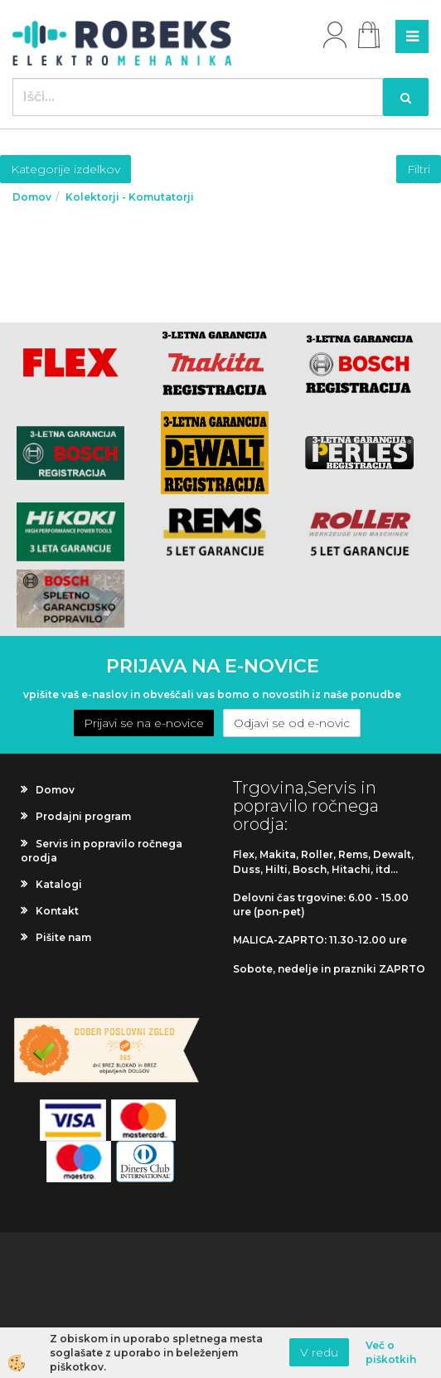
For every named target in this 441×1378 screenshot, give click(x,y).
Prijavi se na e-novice (144, 723)
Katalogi (59, 884)
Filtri (418, 169)
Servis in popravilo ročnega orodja (101, 850)
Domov (31, 197)
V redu (319, 1352)
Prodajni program (83, 816)
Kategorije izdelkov (65, 169)
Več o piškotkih (391, 1352)
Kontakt (57, 911)
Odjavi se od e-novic (292, 723)
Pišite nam (63, 937)
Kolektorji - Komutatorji (129, 197)
